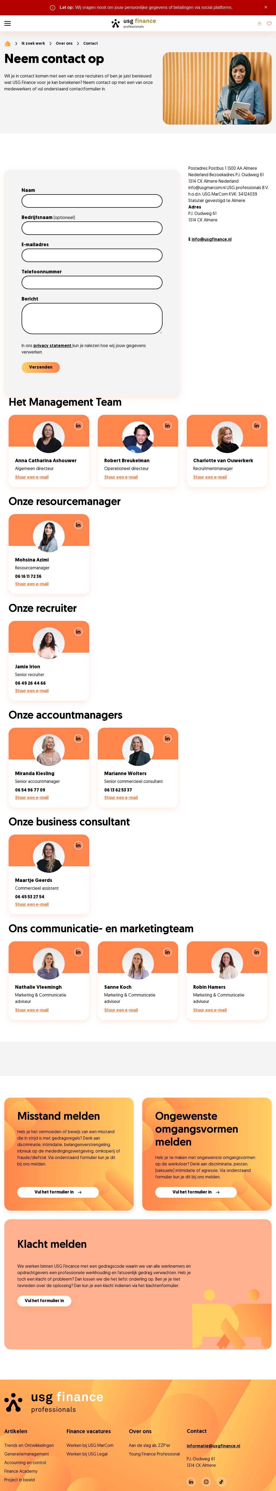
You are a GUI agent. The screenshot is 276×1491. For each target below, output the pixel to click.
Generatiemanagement (26, 1454)
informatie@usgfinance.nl (213, 1446)
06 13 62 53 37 (118, 790)
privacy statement (53, 346)
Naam (29, 190)
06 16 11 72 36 (28, 577)
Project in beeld (19, 1480)
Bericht (30, 299)
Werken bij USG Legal (87, 1454)
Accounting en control (25, 1463)
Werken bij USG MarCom (90, 1446)
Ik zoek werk (33, 44)
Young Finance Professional (154, 1454)
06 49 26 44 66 (30, 683)
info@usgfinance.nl (212, 240)
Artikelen (15, 1432)
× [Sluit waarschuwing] (265, 7)
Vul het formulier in (44, 1301)
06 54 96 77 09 (30, 790)
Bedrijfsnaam (48, 217)
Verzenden (40, 367)
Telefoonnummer (42, 272)
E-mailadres (36, 245)
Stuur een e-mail (32, 477)
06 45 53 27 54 (29, 897)
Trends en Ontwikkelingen (29, 1446)
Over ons (64, 44)
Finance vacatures (89, 1432)
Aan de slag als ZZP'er (149, 1446)
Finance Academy (20, 1471)
